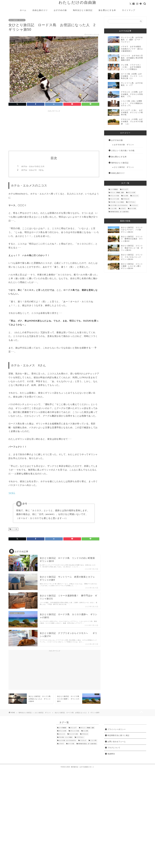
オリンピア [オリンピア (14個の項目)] (125, 189)
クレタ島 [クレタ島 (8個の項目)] (125, 195)
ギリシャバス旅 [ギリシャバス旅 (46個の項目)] (114, 195)
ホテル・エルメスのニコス (33, 166)
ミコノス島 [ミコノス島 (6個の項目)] (113, 208)
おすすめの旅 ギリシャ (124, 145)
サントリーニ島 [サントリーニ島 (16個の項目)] (114, 199)
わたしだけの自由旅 (77, 2)
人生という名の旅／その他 (122, 150)
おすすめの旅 (60, 10)
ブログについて (114, 748)
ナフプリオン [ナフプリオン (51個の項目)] (131, 202)
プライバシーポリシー (117, 729)
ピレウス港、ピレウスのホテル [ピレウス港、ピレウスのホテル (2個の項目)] (118, 205)
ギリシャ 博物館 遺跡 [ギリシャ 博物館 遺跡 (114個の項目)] (117, 192)
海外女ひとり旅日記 (83, 10)
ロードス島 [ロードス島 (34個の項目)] (133, 208)
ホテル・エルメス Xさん (32, 170)
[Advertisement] (53, 130)
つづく (11, 493)
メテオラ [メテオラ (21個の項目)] (123, 208)
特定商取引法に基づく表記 (118, 735)
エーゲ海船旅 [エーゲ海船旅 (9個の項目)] (114, 189)
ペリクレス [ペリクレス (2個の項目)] (135, 205)
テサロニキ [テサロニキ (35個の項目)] (126, 199)
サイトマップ (128, 10)
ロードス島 (14, 529)
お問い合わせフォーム (117, 742)
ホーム (23, 10)
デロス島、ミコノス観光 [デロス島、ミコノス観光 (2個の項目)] (117, 202)
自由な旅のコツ (40, 10)
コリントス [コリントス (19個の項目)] (135, 195)
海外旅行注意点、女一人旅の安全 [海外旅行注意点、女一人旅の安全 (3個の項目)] (119, 211)
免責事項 (111, 754)
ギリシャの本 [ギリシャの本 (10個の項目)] (131, 192)
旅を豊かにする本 (107, 10)
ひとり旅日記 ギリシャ (17, 20)
